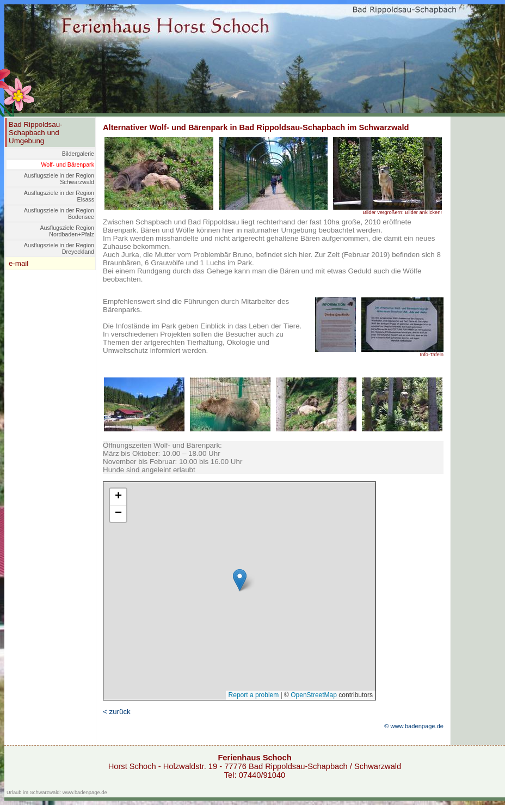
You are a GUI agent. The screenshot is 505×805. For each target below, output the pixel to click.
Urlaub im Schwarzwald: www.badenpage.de (57, 792)
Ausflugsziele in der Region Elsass (59, 196)
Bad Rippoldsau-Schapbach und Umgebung (36, 132)
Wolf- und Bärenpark (67, 164)
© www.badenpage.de (414, 726)
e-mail (18, 263)
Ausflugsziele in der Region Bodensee (59, 213)
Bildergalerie (78, 153)
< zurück (117, 712)
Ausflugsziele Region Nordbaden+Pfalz (67, 230)
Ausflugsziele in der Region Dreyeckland (59, 248)
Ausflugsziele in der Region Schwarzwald (59, 178)
